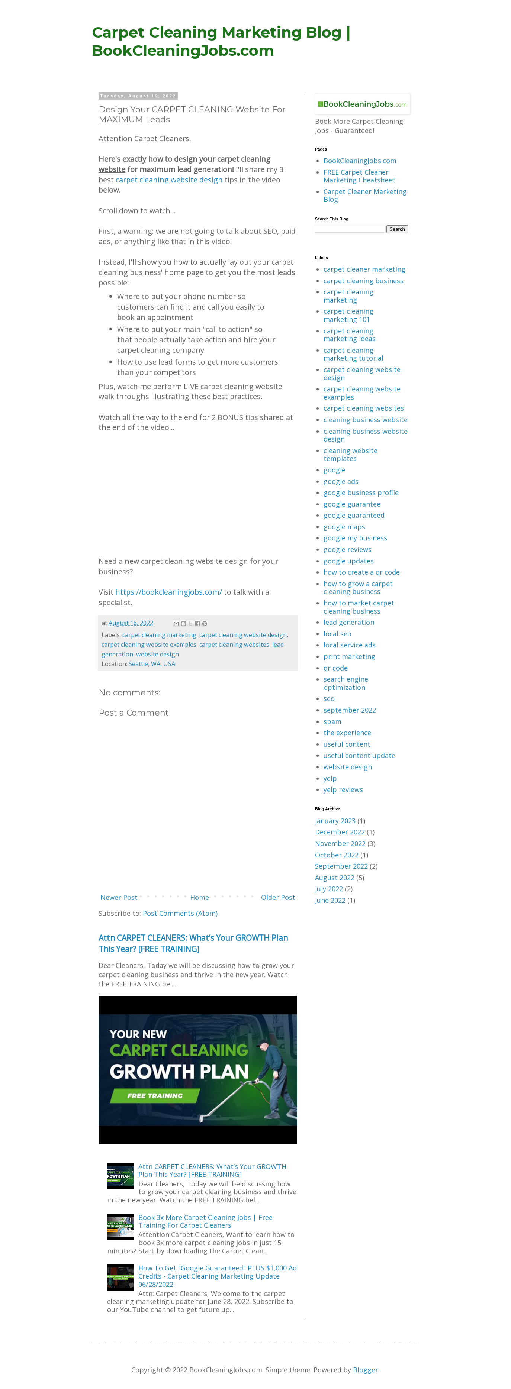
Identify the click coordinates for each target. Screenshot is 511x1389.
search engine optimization (346, 683)
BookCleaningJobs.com (360, 160)
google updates (349, 560)
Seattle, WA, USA (152, 664)
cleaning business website (366, 419)
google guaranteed (354, 515)
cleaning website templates (350, 454)
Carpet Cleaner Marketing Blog (365, 195)
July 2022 (329, 888)
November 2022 (340, 843)
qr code (336, 667)
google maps (344, 526)
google (335, 469)
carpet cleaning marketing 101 (348, 315)
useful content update (359, 755)
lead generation (349, 622)
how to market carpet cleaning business (359, 607)
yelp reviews (343, 789)
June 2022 (330, 900)
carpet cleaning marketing (159, 635)
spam (332, 721)
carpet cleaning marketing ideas (350, 334)
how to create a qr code (362, 572)
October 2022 (337, 854)
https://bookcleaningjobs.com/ (168, 592)
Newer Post (119, 897)
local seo (337, 633)
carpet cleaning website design (169, 180)
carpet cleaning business (364, 280)
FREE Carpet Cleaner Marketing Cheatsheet (359, 176)
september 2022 (350, 709)
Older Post (278, 897)
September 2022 (341, 866)
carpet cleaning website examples (149, 644)
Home (199, 897)
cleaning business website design (366, 435)
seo (329, 698)
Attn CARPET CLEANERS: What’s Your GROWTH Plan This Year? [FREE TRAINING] (193, 943)
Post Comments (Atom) (180, 913)
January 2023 (335, 820)
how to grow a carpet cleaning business (358, 587)
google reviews (348, 549)
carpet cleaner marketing (364, 269)
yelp (330, 778)
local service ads (350, 644)
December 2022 (340, 831)
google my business (355, 537)
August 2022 (334, 877)
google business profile (361, 492)
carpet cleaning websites (234, 644)
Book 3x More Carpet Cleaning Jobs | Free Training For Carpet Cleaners (205, 1221)
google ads (341, 481)
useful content (347, 744)
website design (157, 654)
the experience (347, 732)
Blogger (365, 1369)
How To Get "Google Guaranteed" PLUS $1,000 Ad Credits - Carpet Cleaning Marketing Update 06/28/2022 (217, 1275)
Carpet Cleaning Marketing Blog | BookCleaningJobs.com (221, 41)
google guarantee (352, 504)
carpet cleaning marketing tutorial (353, 354)
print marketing (349, 656)
